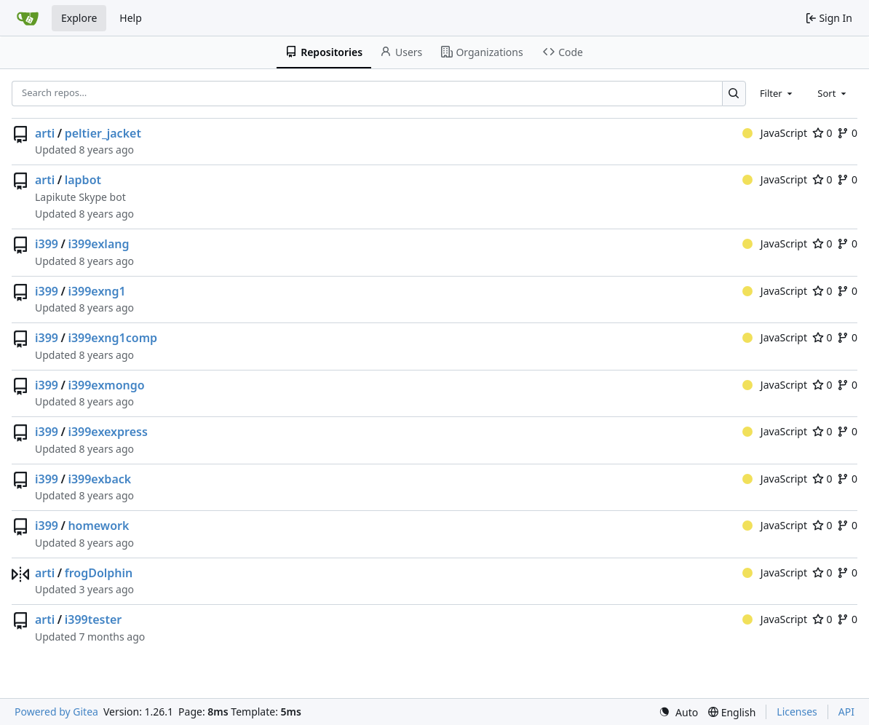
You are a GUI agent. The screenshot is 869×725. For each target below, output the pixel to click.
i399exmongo (106, 385)
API (846, 711)
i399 (46, 244)
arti (45, 133)
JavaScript (774, 133)
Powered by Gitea (56, 711)
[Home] (27, 18)
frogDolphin (99, 573)
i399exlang (98, 244)
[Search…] (734, 93)
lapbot (83, 180)
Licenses (797, 711)
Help (130, 18)
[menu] (678, 712)
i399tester (93, 619)
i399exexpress (107, 431)
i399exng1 (96, 291)
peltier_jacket (103, 133)
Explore (79, 18)
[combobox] (777, 93)
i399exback (99, 479)
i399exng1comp (112, 337)
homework (98, 525)
